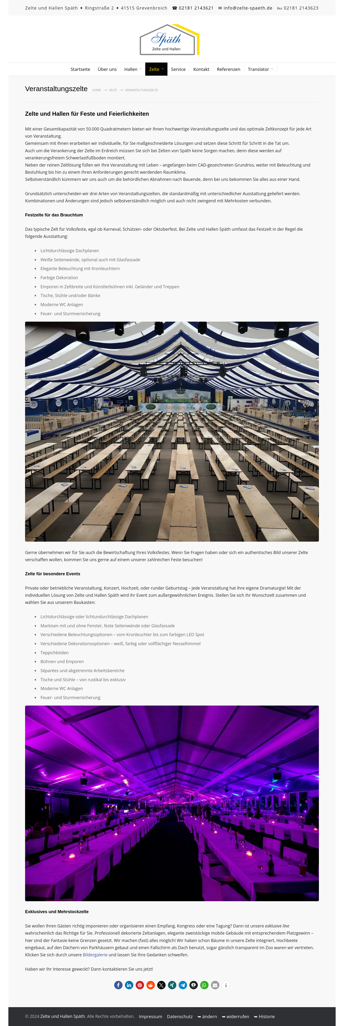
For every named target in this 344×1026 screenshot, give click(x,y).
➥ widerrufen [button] (235, 1016)
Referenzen (228, 69)
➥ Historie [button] (264, 1016)
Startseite (80, 69)
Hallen (131, 69)
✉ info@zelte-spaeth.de (245, 8)
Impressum (150, 1016)
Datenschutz (180, 1016)
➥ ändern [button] (207, 1016)
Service (178, 69)
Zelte (154, 69)
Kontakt (201, 69)
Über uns (107, 69)
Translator (258, 69)
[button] (118, 985)
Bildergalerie (96, 955)
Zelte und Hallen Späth (62, 1016)
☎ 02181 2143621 (193, 8)
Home (96, 90)
